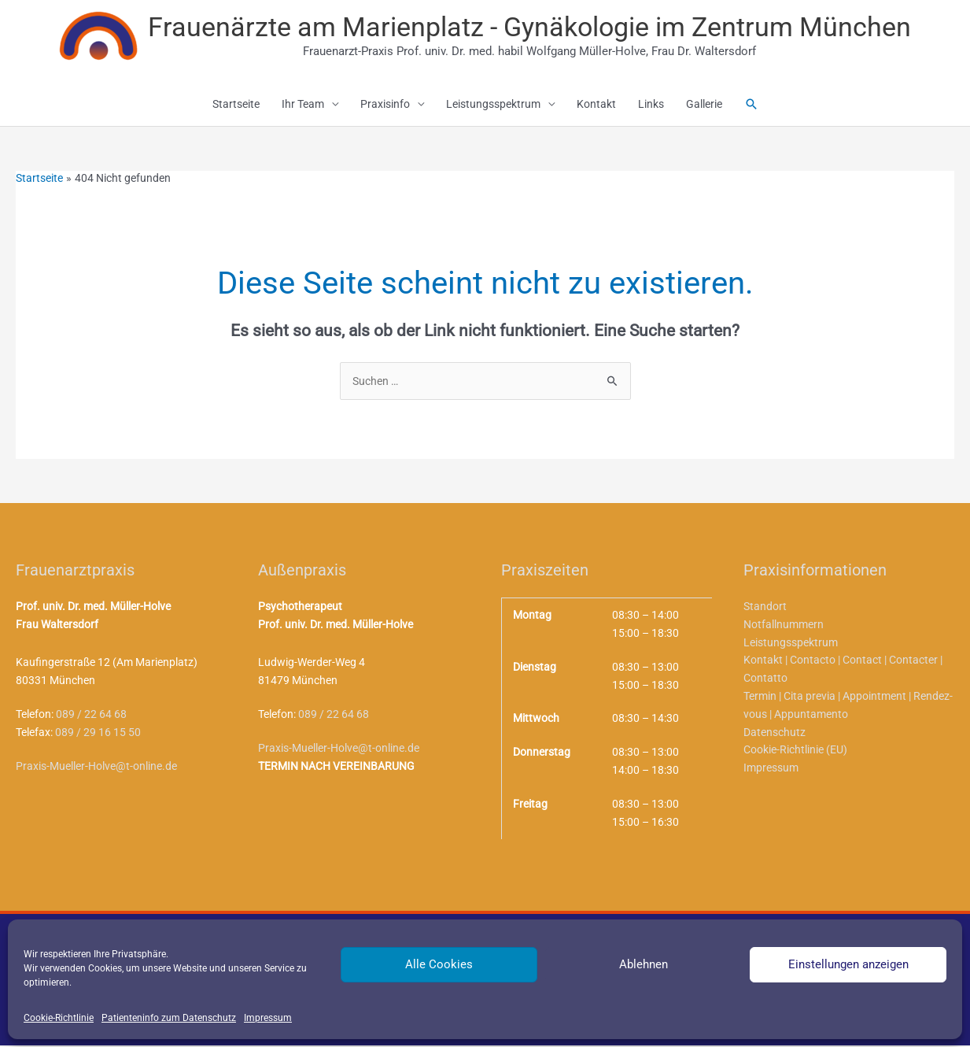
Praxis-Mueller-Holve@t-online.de (96, 768)
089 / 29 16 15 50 (98, 734)
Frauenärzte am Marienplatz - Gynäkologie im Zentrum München (530, 27)
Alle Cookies (439, 964)
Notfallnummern (783, 626)
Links (651, 106)
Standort (765, 608)
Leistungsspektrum (493, 106)
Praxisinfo (385, 106)
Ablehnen (643, 964)
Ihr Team (303, 106)
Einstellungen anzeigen (848, 964)
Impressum (268, 1017)
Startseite (236, 106)
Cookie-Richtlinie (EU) (795, 754)
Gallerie (704, 106)
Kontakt (596, 106)
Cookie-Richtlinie (59, 1017)
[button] (751, 105)
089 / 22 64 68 (91, 716)
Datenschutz (774, 735)
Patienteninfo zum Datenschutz (168, 1017)
